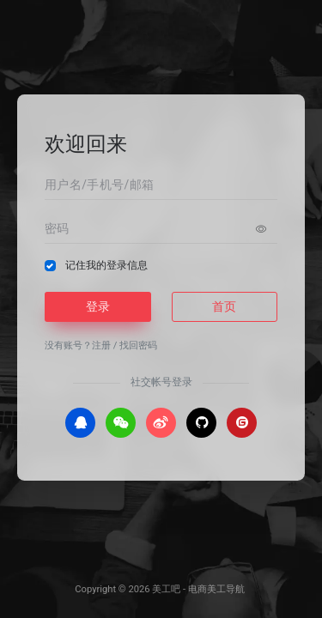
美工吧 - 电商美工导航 (198, 589)
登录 (98, 306)
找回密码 (138, 345)
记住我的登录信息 (106, 265)
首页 (224, 306)
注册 (101, 345)
